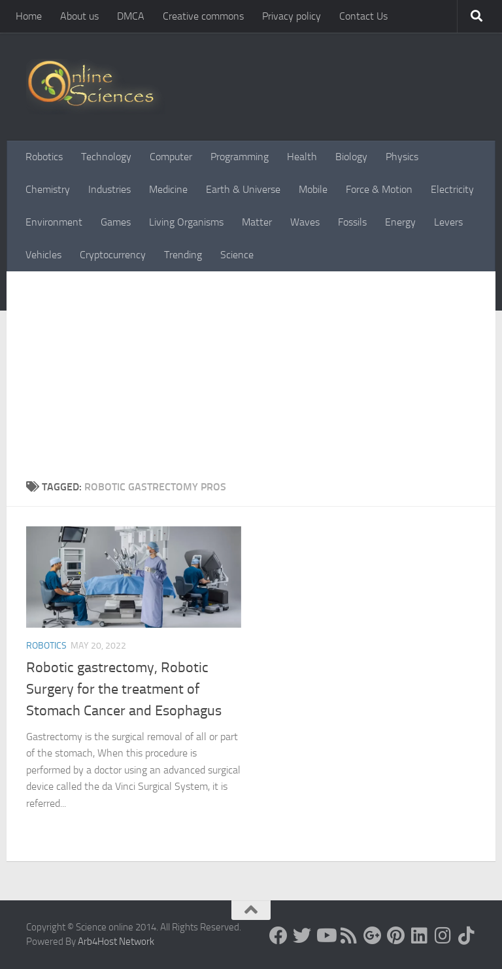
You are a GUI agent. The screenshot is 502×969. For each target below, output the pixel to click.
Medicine (168, 189)
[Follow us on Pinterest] (396, 935)
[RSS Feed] (349, 935)
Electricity (452, 189)
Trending (183, 254)
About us (79, 16)
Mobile (313, 189)
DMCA (130, 16)
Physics (402, 156)
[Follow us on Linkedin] (419, 935)
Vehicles (43, 254)
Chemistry (47, 189)
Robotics (44, 156)
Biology (351, 156)
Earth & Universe (243, 189)
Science (237, 254)
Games (116, 222)
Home (29, 16)
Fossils (352, 222)
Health (302, 156)
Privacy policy (291, 16)
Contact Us (363, 16)
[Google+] (372, 935)
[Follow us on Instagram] (443, 935)
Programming (239, 156)
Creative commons (203, 16)
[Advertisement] (251, 369)
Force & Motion (379, 189)
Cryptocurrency (113, 254)
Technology (106, 156)
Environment (53, 222)
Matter (257, 222)
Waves (305, 222)
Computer (171, 156)
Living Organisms (186, 222)
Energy (400, 222)
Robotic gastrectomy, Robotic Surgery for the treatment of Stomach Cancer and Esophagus (124, 689)
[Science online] (278, 935)
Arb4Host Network (116, 941)
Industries (109, 189)
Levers (448, 222)
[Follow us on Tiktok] (467, 935)
